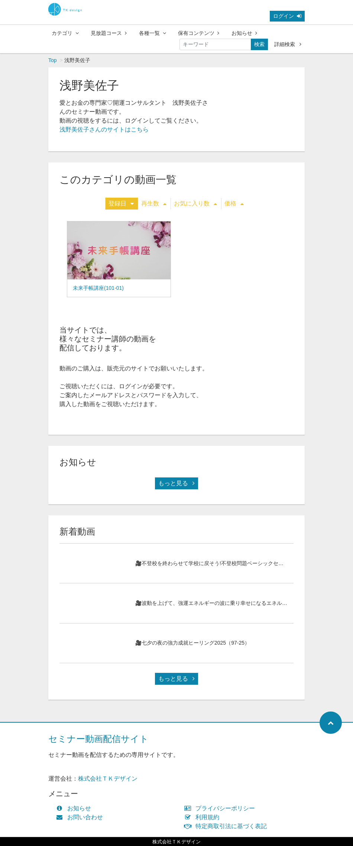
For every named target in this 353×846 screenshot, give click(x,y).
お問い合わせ (81, 817)
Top (52, 60)
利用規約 (203, 817)
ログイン (287, 16)
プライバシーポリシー (221, 808)
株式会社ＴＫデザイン (107, 778)
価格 (234, 203)
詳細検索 (287, 44)
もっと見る (176, 483)
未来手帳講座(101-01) (98, 288)
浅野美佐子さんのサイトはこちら (104, 129)
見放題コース (109, 33)
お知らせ (244, 33)
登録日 (121, 203)
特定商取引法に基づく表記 (227, 826)
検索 (259, 44)
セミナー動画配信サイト (98, 739)
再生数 (153, 203)
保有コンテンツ (198, 33)
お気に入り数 (195, 203)
